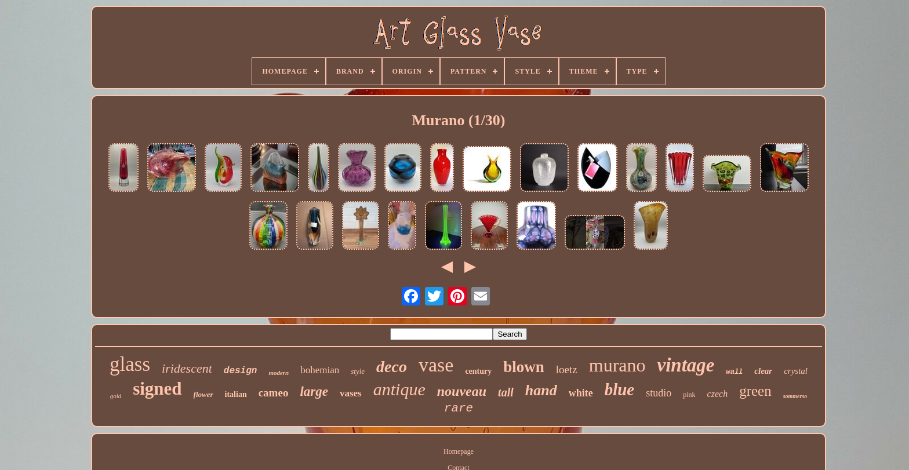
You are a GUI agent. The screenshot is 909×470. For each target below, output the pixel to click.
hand (541, 390)
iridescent (187, 368)
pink (689, 395)
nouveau (461, 391)
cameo (274, 393)
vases (351, 393)
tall (506, 392)
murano (617, 365)
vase (436, 365)
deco (391, 367)
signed (157, 388)
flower (203, 394)
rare (458, 408)
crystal (796, 371)
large (314, 391)
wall (734, 372)
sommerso (795, 396)
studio (658, 393)
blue (620, 389)
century (478, 371)
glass (130, 364)
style (358, 371)
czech (717, 394)
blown (523, 367)
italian (236, 394)
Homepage (458, 451)
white (581, 393)
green (755, 391)
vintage (686, 365)
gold (116, 395)
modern (278, 372)
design (240, 371)
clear (763, 371)
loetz (566, 369)
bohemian (319, 370)
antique (399, 389)
